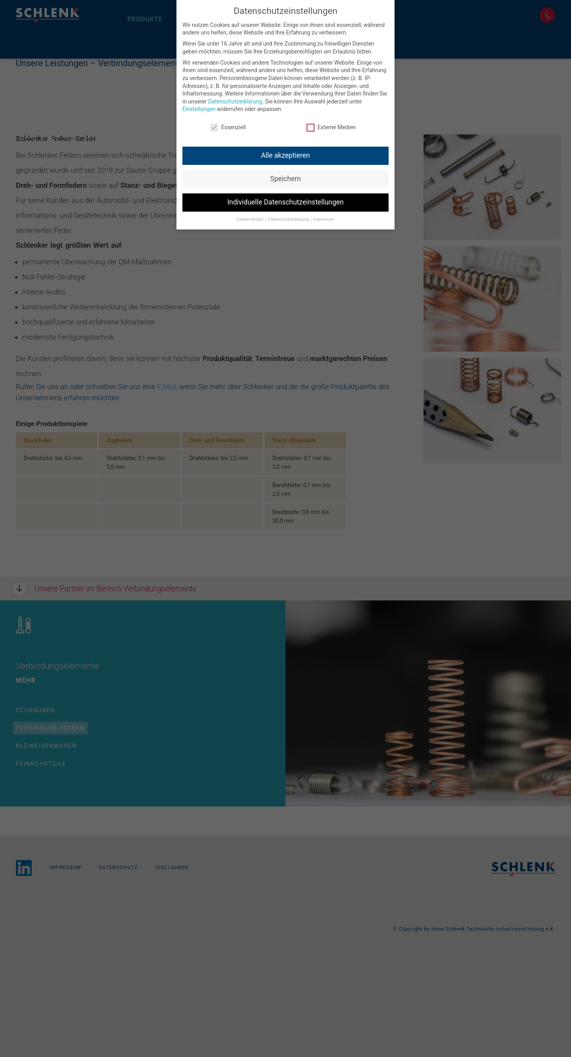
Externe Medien (331, 126)
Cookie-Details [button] (250, 218)
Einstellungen (199, 108)
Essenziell (228, 126)
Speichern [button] (285, 178)
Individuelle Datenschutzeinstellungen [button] (285, 201)
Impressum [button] (323, 218)
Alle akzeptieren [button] (285, 154)
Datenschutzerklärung (235, 100)
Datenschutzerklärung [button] (289, 218)
